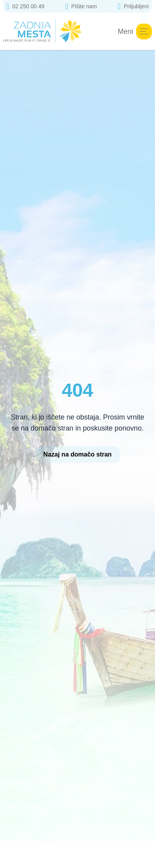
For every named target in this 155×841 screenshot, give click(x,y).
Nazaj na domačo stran (77, 454)
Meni (135, 31)
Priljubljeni (133, 6)
